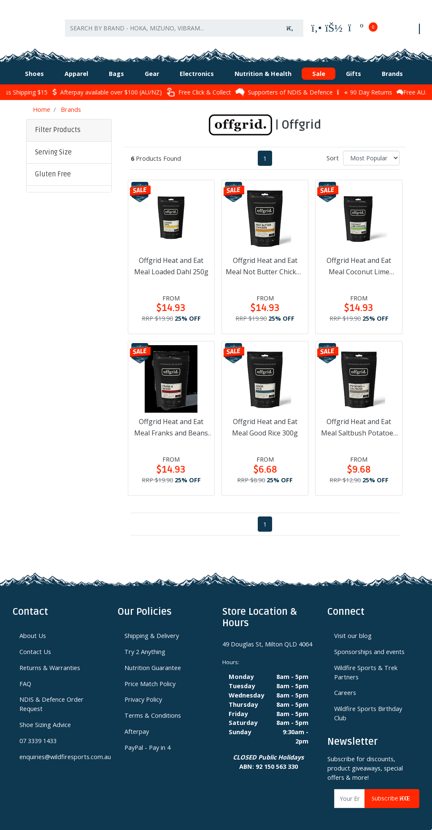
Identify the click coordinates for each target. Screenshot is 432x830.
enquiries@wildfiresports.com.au (62, 748)
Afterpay (136, 723)
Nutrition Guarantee (152, 659)
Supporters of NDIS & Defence (301, 83)
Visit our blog (353, 627)
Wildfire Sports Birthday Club (368, 705)
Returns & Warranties (49, 659)
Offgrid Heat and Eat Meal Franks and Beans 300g (171, 419)
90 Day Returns (382, 84)
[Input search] (171, 24)
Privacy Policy (143, 691)
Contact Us (35, 643)
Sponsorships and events (369, 643)
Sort (333, 149)
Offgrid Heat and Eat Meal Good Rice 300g (265, 418)
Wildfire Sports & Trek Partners (365, 664)
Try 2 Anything (144, 643)
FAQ (25, 675)
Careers (345, 684)
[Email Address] (349, 790)
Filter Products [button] (58, 121)
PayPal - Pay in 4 (147, 739)
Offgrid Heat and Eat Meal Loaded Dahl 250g (171, 257)
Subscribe (392, 790)
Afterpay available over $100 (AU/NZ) (124, 84)
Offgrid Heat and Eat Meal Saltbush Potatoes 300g (359, 419)
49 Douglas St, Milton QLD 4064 (267, 635)
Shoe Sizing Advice (45, 716)
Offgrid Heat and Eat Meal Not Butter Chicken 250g (265, 258)
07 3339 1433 (38, 732)
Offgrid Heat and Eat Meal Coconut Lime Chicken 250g (359, 258)
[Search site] (289, 24)
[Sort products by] (371, 149)
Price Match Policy (150, 675)
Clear (48, 325)
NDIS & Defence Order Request (51, 695)
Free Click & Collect (216, 83)
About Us (32, 627)
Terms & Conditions (152, 707)
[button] (69, 144)
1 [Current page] (265, 150)
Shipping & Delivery (151, 627)
